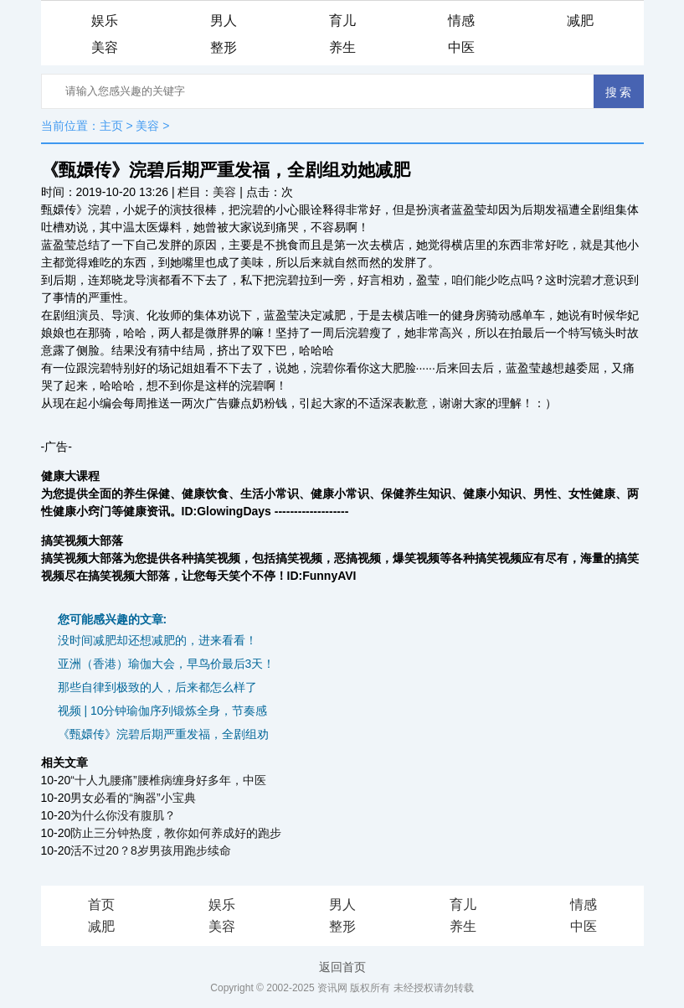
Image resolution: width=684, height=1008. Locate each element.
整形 (223, 47)
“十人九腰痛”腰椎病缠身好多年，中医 (167, 780)
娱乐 (104, 20)
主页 (111, 125)
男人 (223, 20)
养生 (342, 47)
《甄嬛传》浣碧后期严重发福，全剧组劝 (163, 734)
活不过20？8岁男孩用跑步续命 (150, 850)
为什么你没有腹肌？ (123, 815)
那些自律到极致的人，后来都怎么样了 (157, 687)
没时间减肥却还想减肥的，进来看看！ (157, 640)
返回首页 (342, 967)
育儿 (342, 20)
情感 (461, 20)
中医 (461, 47)
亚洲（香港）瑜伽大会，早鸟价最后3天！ (166, 663)
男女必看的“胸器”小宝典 (132, 797)
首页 (101, 904)
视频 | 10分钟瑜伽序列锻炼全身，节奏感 (163, 710)
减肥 (580, 20)
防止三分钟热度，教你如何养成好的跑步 (175, 833)
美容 (104, 47)
